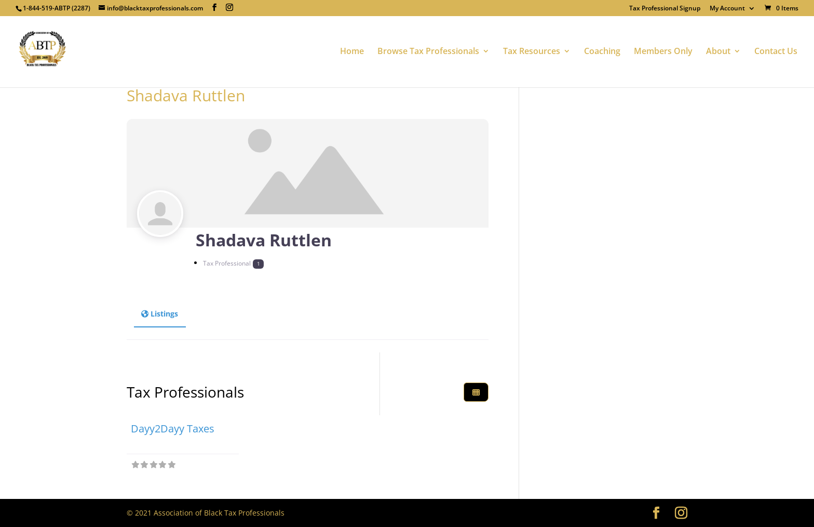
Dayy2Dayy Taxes (172, 428)
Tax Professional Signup (664, 8)
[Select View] (476, 392)
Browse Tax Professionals (428, 53)
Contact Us (775, 53)
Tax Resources (531, 53)
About (718, 53)
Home (352, 53)
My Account (727, 8)
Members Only (663, 53)
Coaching (602, 53)
